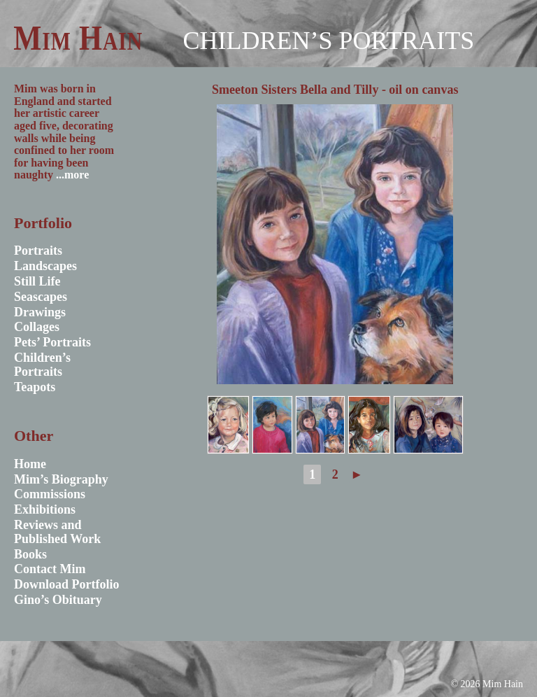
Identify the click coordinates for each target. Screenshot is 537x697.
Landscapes (45, 266)
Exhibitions (45, 509)
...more (72, 175)
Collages (36, 327)
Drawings (40, 312)
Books (30, 554)
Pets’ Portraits (52, 342)
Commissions (49, 494)
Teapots (34, 387)
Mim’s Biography (61, 479)
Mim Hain (78, 37)
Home (30, 464)
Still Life (37, 281)
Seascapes (40, 297)
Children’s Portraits (328, 41)
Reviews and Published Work (57, 532)
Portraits (38, 251)
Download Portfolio (67, 584)
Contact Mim (49, 569)
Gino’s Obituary (58, 600)
